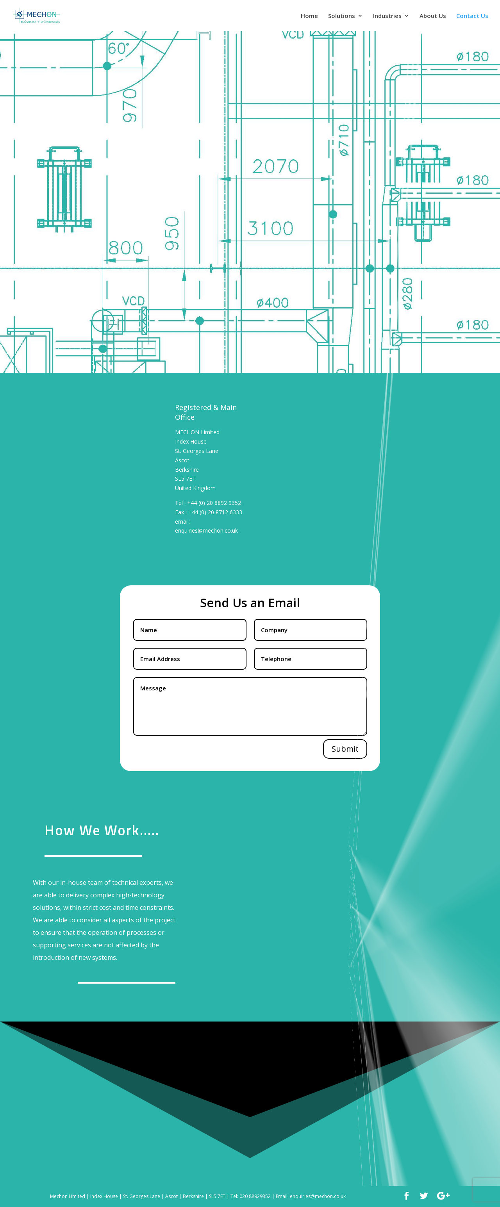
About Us (433, 16)
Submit (345, 748)
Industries (387, 16)
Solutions (341, 16)
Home (309, 16)
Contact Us (472, 16)
